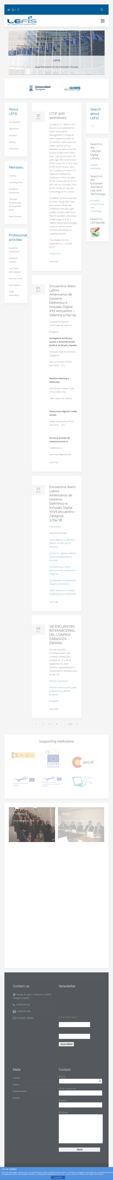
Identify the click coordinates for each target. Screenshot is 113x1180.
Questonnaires (20, 1091)
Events (16, 1084)
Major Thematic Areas (60, 71)
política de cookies (63, 1174)
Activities (13, 135)
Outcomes (14, 148)
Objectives (14, 128)
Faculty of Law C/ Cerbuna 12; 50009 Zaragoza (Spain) (32, 996)
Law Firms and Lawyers (15, 270)
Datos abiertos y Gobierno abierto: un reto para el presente (62, 543)
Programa (54, 701)
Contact (16, 1077)
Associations (15, 285)
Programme (55, 253)
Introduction (14, 122)
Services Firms (16, 278)
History (12, 142)
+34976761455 (21, 1004)
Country (12, 175)
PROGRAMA (55, 526)
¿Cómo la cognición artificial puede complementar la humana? (62, 557)
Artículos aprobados (58, 681)
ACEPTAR (58, 1178)
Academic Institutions (14, 191)
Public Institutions (14, 293)
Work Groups (15, 216)
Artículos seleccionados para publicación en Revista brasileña (63, 691)
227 (70, 724)
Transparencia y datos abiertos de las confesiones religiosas (62, 570)
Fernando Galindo (23, 1018)
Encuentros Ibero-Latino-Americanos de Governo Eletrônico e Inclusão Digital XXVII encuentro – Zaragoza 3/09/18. (62, 503)
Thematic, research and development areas (15, 204)
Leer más (53, 261)
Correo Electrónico (68, 1017)
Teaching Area (16, 182)
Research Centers (13, 260)
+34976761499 (22, 1011)
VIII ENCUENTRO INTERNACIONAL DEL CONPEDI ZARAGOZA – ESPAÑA (62, 635)
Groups (16, 1097)
